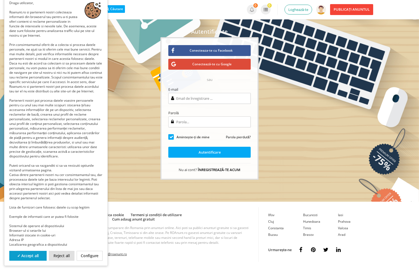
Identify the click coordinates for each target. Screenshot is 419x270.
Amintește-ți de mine (193, 137)
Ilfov (271, 215)
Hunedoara (311, 221)
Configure (89, 255)
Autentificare (210, 152)
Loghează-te (298, 9)
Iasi (340, 215)
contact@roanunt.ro (112, 254)
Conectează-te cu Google (201, 64)
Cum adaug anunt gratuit (133, 219)
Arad (341, 234)
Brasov (308, 234)
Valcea (343, 228)
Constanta (276, 228)
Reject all (61, 255)
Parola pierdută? (238, 137)
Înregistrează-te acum (219, 169)
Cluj (271, 221)
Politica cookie (111, 215)
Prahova (344, 221)
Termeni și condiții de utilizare (156, 215)
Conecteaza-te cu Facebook (202, 50)
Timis (307, 228)
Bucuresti (310, 215)
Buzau (273, 234)
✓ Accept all (28, 255)
